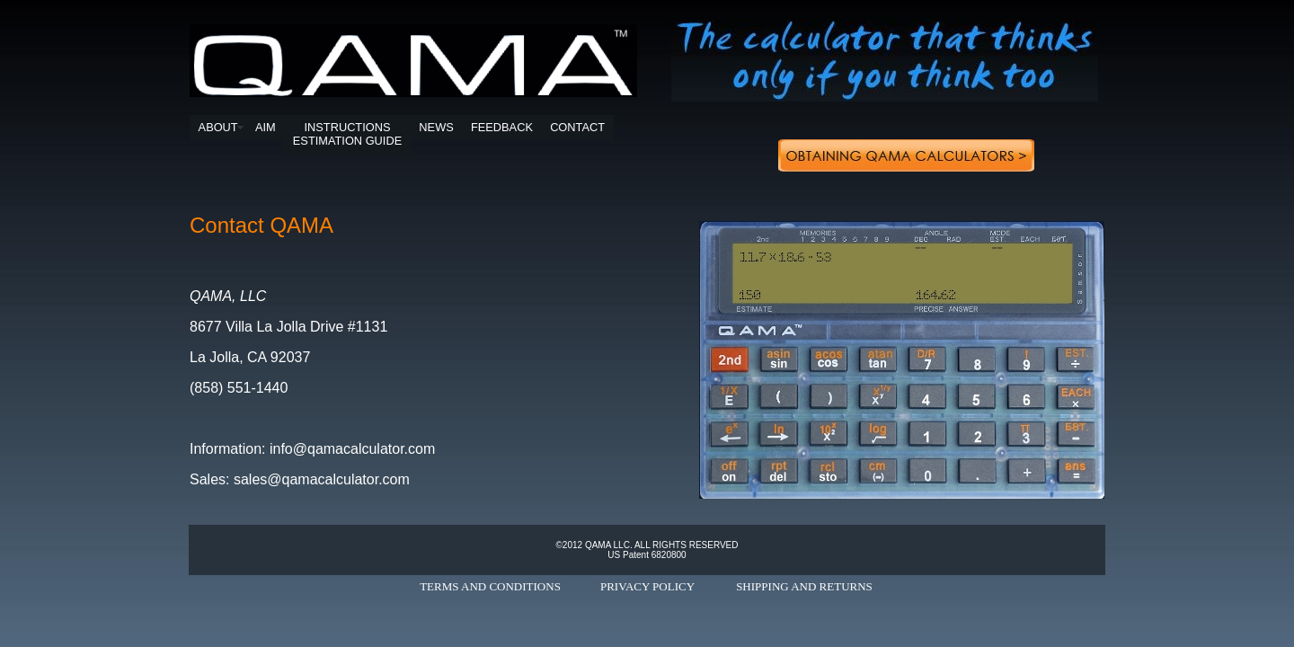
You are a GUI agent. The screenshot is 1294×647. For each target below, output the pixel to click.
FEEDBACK (502, 127)
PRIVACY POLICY (647, 586)
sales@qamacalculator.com (322, 479)
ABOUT (218, 127)
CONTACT (577, 127)
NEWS (436, 127)
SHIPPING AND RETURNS (804, 586)
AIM (265, 127)
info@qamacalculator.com (352, 448)
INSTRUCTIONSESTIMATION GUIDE (347, 133)
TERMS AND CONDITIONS (490, 586)
